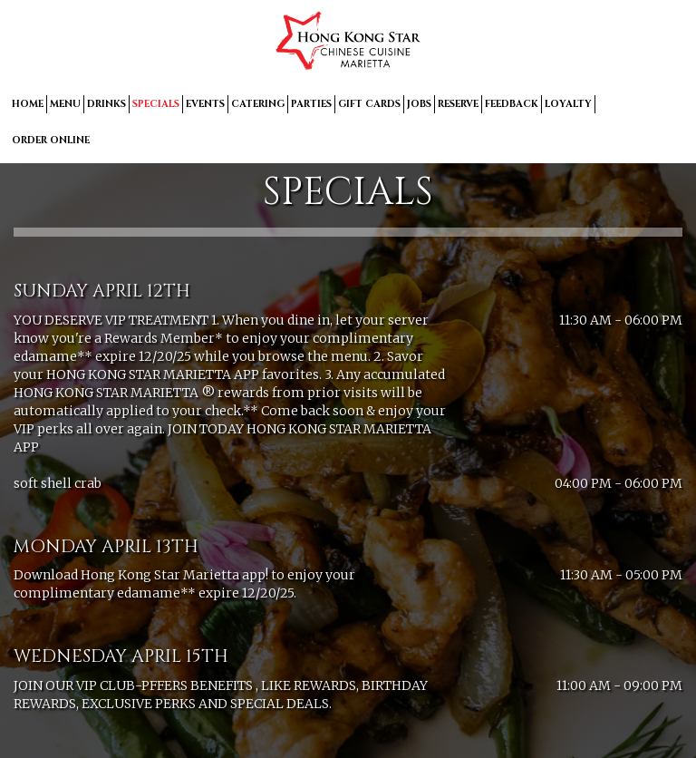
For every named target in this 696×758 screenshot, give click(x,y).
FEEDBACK (511, 104)
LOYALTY (568, 104)
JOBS (419, 104)
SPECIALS (155, 104)
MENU (65, 104)
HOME (28, 104)
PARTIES (311, 104)
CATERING (258, 104)
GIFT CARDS (369, 104)
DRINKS (106, 104)
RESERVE (458, 104)
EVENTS (205, 104)
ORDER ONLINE (51, 140)
